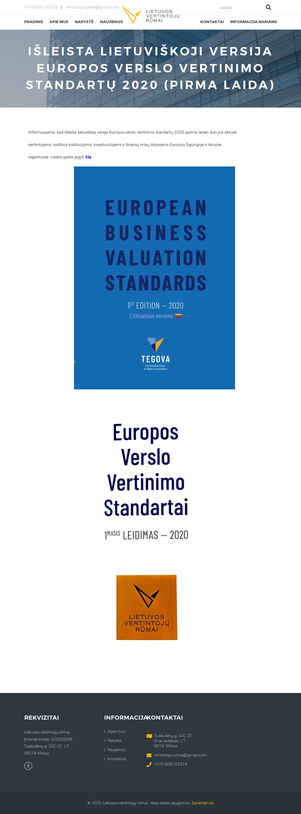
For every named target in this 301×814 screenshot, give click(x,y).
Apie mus (116, 731)
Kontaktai (117, 759)
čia (88, 157)
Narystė (114, 740)
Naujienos (116, 749)
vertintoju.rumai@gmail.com (92, 7)
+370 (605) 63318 (40, 7)
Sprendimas (203, 803)
